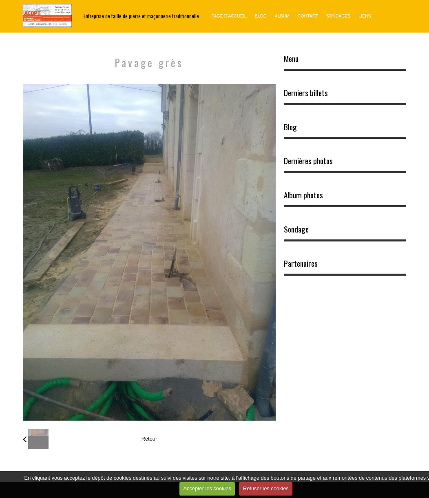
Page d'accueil (228, 16)
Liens (364, 16)
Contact (308, 16)
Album (282, 16)
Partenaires (301, 263)
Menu (291, 58)
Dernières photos (308, 161)
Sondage (296, 229)
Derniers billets (306, 93)
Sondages (338, 16)
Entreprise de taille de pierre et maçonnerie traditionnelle (141, 16)
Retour (149, 439)
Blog (261, 16)
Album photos (303, 195)
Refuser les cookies (266, 488)
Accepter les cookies (207, 488)
